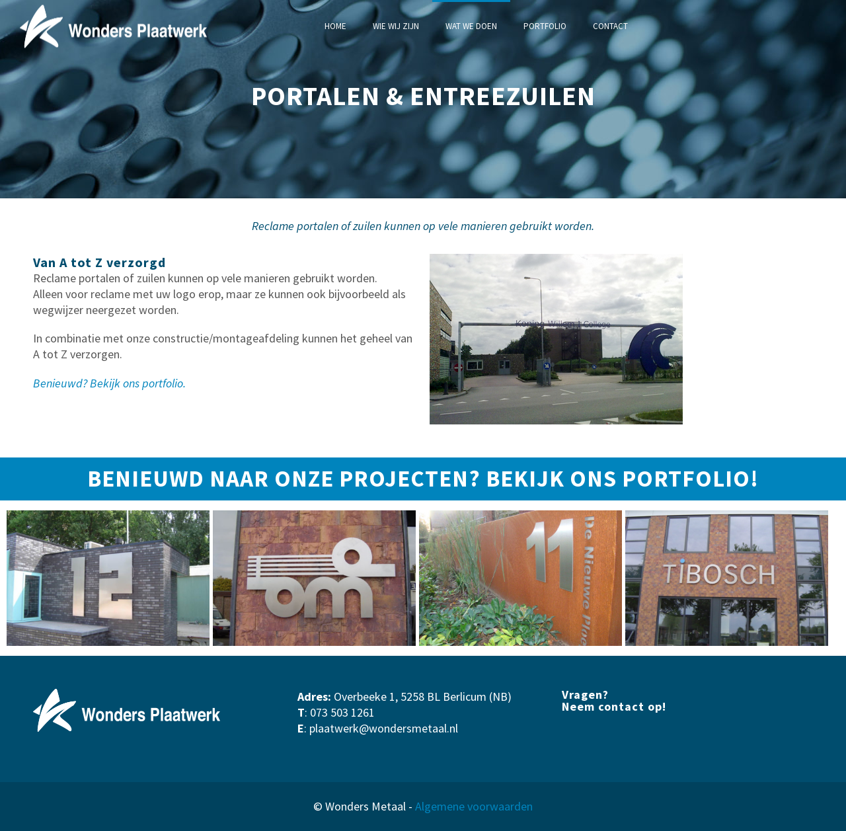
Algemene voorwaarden (474, 806)
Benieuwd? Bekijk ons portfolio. (109, 383)
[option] (108, 578)
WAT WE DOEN (471, 26)
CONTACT (610, 26)
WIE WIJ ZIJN (396, 26)
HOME (335, 26)
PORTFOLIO (544, 26)
